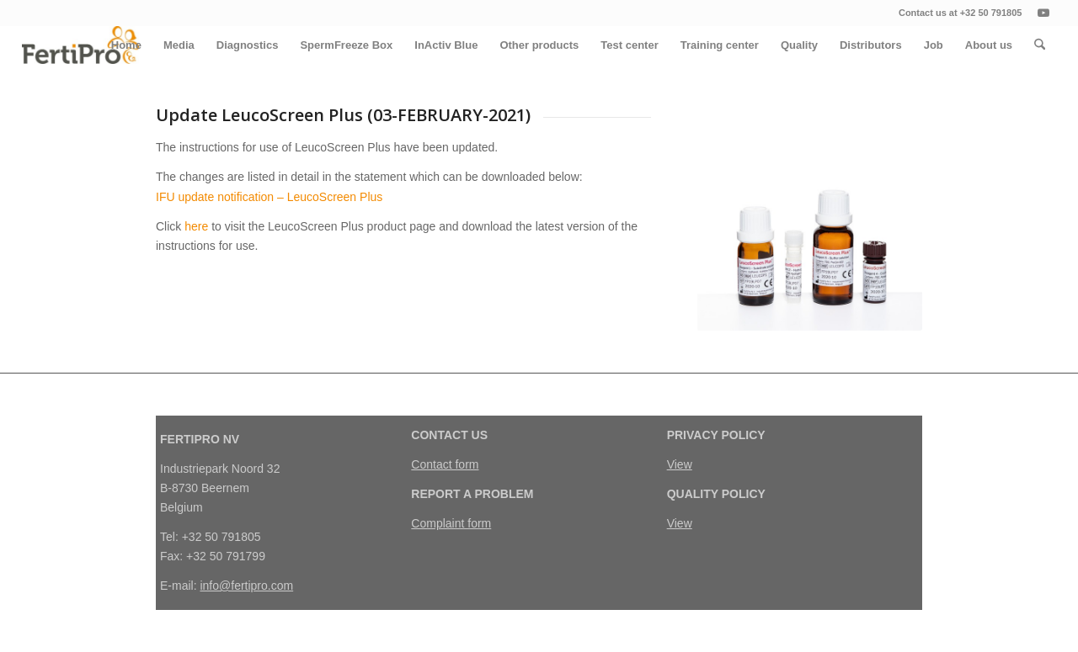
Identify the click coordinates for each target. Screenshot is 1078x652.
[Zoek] (1039, 45)
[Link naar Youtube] (1043, 12)
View (679, 464)
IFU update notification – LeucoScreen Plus (269, 197)
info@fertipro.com (246, 585)
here (196, 226)
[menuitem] (126, 45)
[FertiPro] (80, 45)
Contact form (444, 464)
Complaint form (451, 523)
